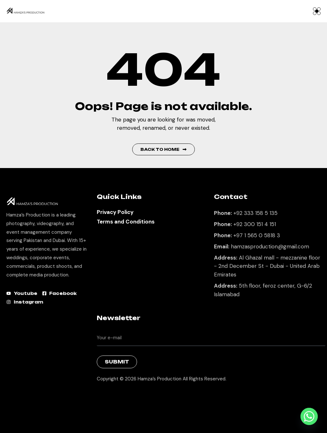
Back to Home (163, 149)
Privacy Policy (115, 212)
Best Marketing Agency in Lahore (101, 395)
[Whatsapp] (309, 416)
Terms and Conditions (126, 221)
